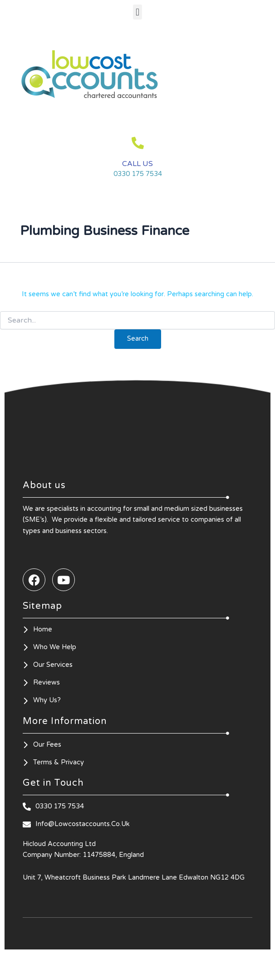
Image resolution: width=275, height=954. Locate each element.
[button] (137, 12)
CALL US (137, 163)
